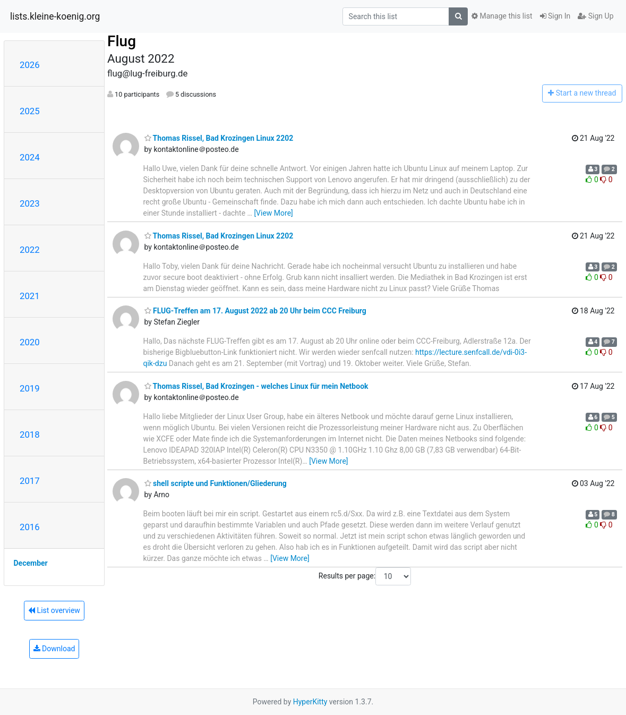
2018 (30, 434)
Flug (121, 41)
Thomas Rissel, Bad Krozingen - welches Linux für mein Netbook (256, 386)
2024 (30, 157)
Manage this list (501, 16)
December (31, 563)
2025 (30, 111)
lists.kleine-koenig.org (55, 16)
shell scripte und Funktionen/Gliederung (215, 483)
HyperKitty (310, 701)
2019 (30, 388)
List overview (54, 610)
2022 (30, 249)
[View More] (273, 213)
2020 (30, 342)
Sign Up (595, 16)
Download (54, 648)
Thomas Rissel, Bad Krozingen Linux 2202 (219, 138)
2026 (30, 64)
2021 (30, 296)
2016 (30, 527)
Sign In (555, 16)
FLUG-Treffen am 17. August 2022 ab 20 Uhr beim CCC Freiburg (255, 311)
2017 (30, 480)
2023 (30, 203)
